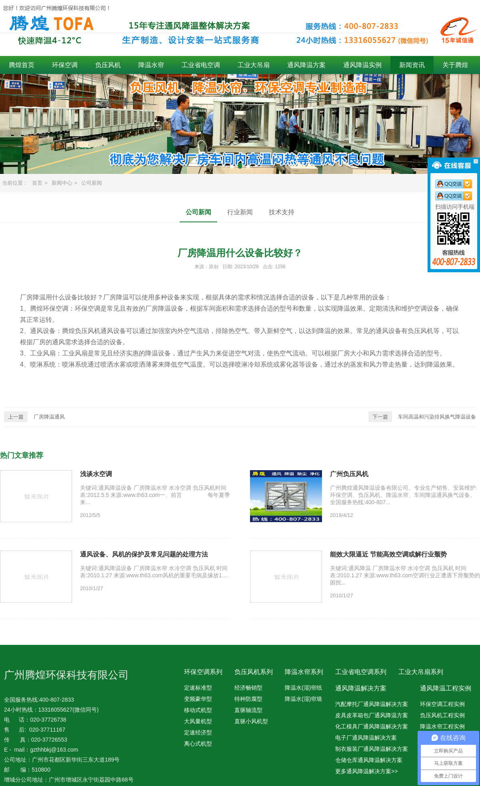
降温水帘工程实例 (442, 726)
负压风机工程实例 (442, 715)
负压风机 (108, 65)
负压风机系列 (253, 671)
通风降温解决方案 (360, 688)
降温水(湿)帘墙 (303, 699)
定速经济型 (198, 732)
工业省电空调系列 (360, 671)
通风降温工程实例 (445, 688)
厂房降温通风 (34, 417)
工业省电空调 (201, 65)
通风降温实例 (362, 65)
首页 (37, 183)
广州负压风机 (349, 474)
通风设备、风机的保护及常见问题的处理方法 (144, 554)
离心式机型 (198, 743)
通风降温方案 (306, 65)
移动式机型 (198, 710)
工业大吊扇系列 (420, 671)
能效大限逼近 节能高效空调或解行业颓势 (388, 554)
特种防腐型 (248, 699)
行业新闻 (240, 212)
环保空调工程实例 (442, 704)
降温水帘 (151, 65)
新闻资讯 (412, 65)
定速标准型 (198, 687)
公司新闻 (91, 183)
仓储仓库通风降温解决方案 (368, 760)
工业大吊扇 (254, 65)
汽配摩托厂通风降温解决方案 (371, 704)
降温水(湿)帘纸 (303, 687)
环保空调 (65, 65)
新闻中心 (62, 183)
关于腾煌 (455, 65)
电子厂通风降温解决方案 (366, 737)
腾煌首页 (21, 65)
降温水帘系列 (304, 671)
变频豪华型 (198, 699)
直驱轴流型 (248, 710)
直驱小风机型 (251, 721)
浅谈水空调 (96, 474)
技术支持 (281, 212)
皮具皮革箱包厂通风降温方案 (371, 715)
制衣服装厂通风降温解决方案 (371, 749)
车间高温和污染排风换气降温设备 (422, 417)
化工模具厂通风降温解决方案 (371, 726)
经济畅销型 (248, 687)
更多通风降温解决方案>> (366, 771)
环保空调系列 (203, 671)
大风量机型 (198, 721)
